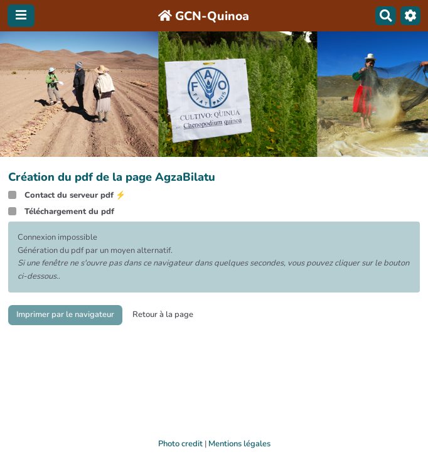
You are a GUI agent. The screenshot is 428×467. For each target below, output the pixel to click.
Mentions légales (239, 443)
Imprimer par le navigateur (65, 314)
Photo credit (180, 443)
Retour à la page (162, 314)
